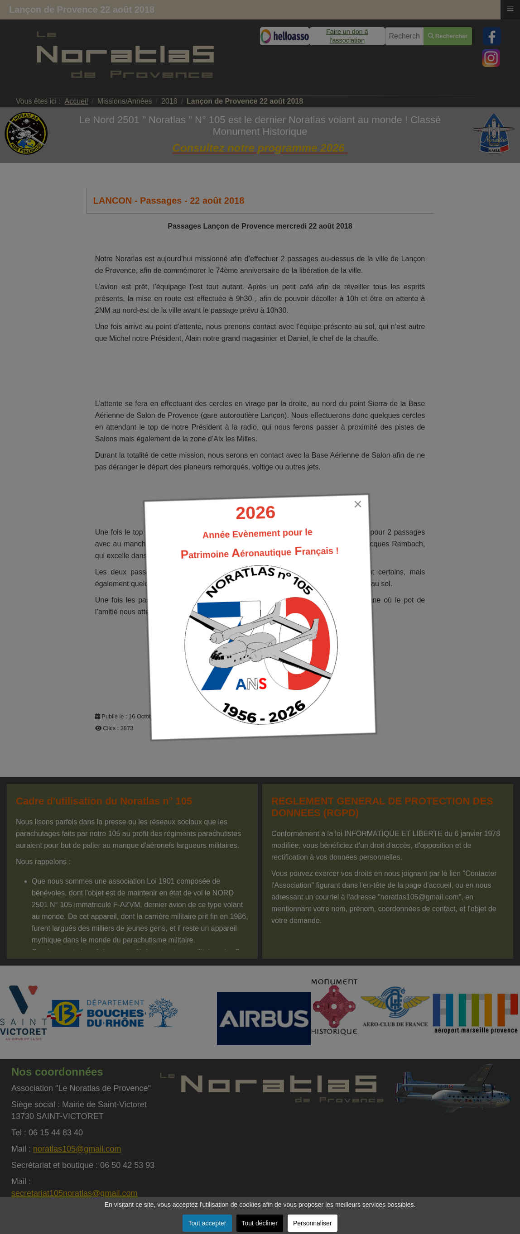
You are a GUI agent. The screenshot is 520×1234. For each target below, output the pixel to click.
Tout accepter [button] (207, 1223)
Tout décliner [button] (260, 1223)
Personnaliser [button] (312, 1223)
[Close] (358, 504)
